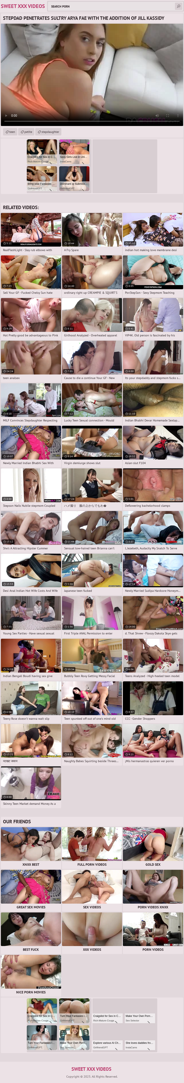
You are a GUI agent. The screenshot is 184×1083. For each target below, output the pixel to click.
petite (28, 132)
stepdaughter (50, 132)
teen (12, 132)
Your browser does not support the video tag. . (92, 75)
